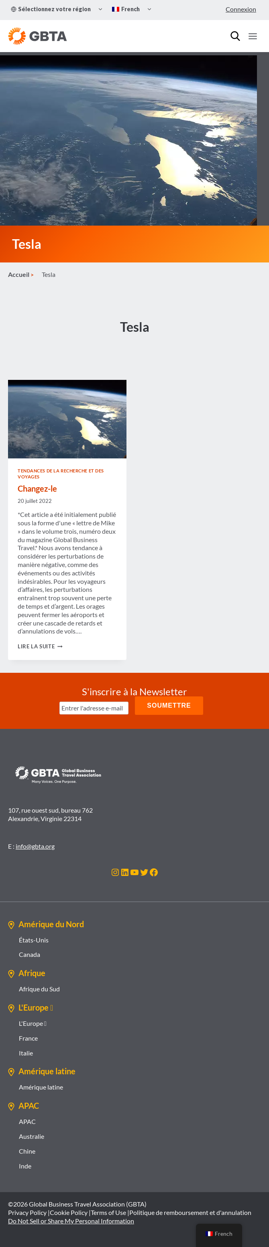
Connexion (241, 9)
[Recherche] (235, 36)
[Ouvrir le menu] (252, 36)
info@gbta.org (35, 846)
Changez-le (37, 488)
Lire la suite (40, 646)
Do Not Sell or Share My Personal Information (71, 1221)
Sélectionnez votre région (51, 9)
